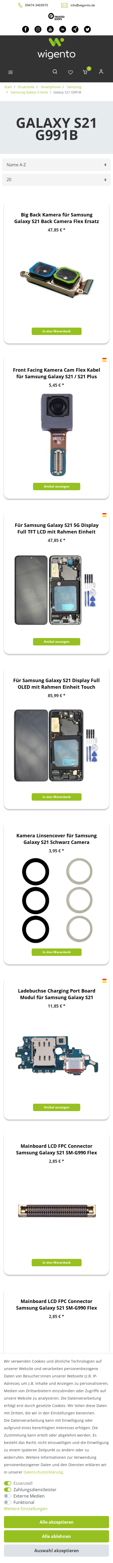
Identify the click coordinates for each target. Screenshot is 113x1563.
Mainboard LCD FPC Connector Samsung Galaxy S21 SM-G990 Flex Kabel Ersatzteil (56, 1149)
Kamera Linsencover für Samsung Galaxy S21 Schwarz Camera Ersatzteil (56, 839)
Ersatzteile (25, 86)
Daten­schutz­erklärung (43, 1472)
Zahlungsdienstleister (34, 1490)
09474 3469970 (36, 5)
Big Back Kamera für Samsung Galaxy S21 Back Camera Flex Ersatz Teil (56, 218)
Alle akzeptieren (57, 1522)
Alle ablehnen (56, 1536)
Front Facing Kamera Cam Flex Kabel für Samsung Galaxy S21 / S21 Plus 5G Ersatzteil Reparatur (56, 373)
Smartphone (50, 86)
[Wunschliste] (70, 72)
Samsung (73, 86)
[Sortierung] (56, 165)
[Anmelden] (101, 72)
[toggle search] (55, 72)
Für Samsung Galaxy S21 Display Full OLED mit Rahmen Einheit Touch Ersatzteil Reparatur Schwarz (56, 683)
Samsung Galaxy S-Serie (29, 92)
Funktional (23, 1502)
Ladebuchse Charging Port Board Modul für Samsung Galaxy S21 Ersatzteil (56, 994)
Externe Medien (29, 1496)
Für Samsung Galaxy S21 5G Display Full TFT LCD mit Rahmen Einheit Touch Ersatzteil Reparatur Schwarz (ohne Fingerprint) (56, 528)
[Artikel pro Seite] (56, 180)
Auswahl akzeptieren (56, 1550)
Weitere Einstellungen (26, 1509)
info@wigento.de (82, 5)
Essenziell (22, 1483)
